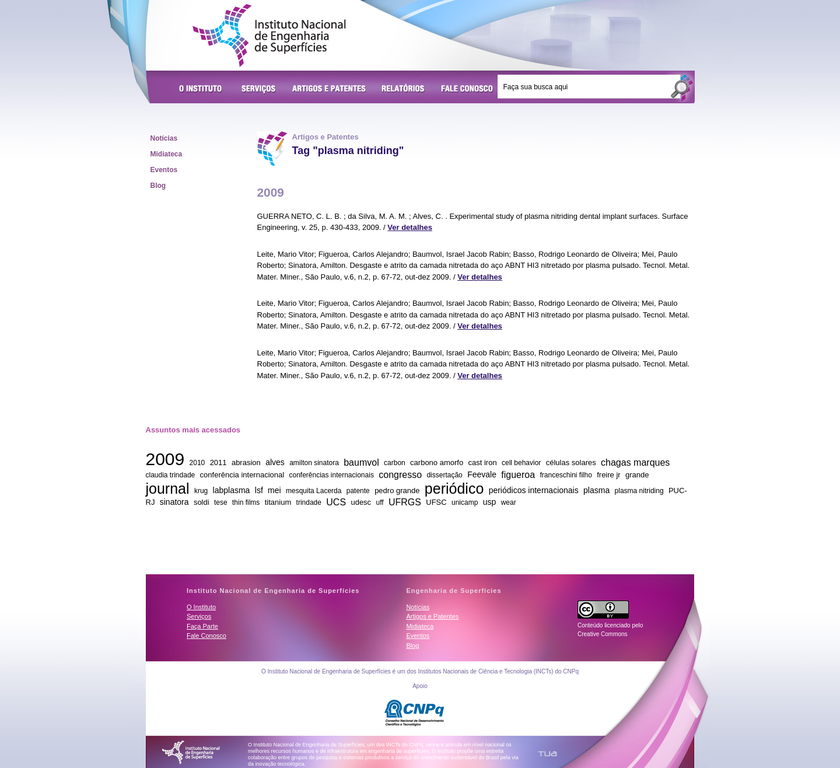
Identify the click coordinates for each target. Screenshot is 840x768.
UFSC (436, 502)
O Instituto (202, 89)
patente (358, 491)
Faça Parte (202, 626)
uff (379, 502)
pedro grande (396, 490)
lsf (259, 490)
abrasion (246, 462)
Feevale (481, 474)
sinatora (174, 502)
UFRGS (404, 502)
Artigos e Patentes (329, 89)
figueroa (518, 474)
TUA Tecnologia (547, 753)
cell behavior (521, 463)
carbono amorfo (436, 462)
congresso (400, 474)
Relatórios (403, 89)
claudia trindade (170, 475)
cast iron (482, 462)
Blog (158, 185)
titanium (278, 502)
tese (221, 502)
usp (489, 502)
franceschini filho (566, 475)
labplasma (231, 490)
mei (274, 490)
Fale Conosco (467, 89)
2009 (165, 459)
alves (275, 462)
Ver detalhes (409, 227)
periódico (454, 488)
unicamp (465, 502)
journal (168, 488)
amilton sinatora (314, 463)
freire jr (608, 474)
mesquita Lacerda (313, 491)
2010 (197, 463)
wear (508, 502)
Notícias (164, 138)
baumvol (361, 462)
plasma (596, 490)
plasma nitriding (639, 491)
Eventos (164, 170)
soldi (201, 502)
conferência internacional (242, 474)
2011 (218, 462)
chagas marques (635, 462)
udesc (361, 502)
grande (637, 474)
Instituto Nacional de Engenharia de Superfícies (269, 35)
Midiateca (166, 154)
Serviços (259, 89)
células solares (571, 462)
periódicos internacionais (534, 490)
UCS (336, 502)
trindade (308, 502)
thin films (246, 502)
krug (201, 491)
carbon (394, 463)
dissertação (444, 475)
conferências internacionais (331, 475)
